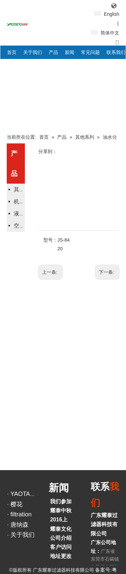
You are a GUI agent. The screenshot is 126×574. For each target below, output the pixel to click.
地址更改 (61, 556)
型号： (50, 240)
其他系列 (18, 189)
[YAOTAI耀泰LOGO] (17, 24)
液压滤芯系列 (18, 213)
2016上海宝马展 (69, 519)
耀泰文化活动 (66, 529)
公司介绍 (61, 538)
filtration (21, 514)
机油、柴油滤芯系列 (18, 201)
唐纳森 (19, 524)
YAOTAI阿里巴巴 (33, 494)
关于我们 (22, 534)
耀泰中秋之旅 (66, 510)
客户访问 (61, 547)
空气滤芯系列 (18, 226)
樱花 (16, 504)
